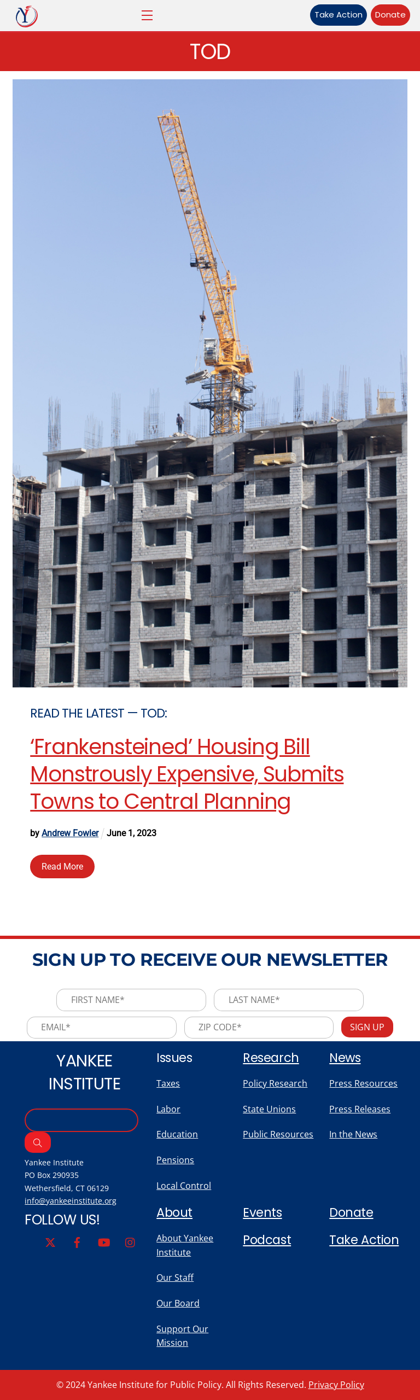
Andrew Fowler (70, 833)
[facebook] (77, 1241)
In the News (353, 1134)
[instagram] (131, 1241)
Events (262, 1212)
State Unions (269, 1109)
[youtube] (104, 1241)
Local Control (183, 1186)
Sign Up (367, 1027)
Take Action (338, 14)
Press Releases (359, 1109)
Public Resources (278, 1134)
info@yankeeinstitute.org (70, 1200)
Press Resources (363, 1083)
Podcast (267, 1240)
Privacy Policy (336, 1385)
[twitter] (50, 1241)
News (344, 1057)
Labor (168, 1109)
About (174, 1212)
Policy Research (275, 1083)
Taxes (168, 1083)
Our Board (178, 1303)
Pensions (175, 1160)
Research (271, 1057)
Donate (390, 14)
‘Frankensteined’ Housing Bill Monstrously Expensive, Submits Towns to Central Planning (186, 774)
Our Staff (175, 1277)
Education (177, 1134)
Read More (62, 866)
